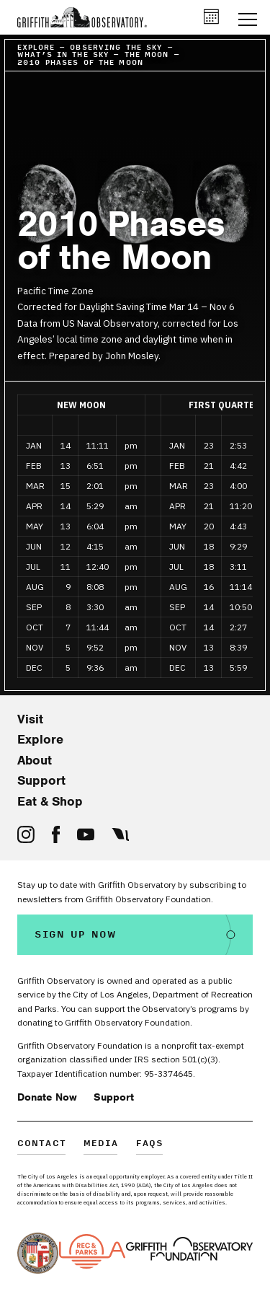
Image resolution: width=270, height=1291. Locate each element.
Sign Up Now (76, 935)
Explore (40, 739)
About (34, 760)
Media (101, 1144)
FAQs (150, 1144)
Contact (41, 1144)
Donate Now (47, 1096)
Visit (30, 719)
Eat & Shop (50, 801)
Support (41, 780)
